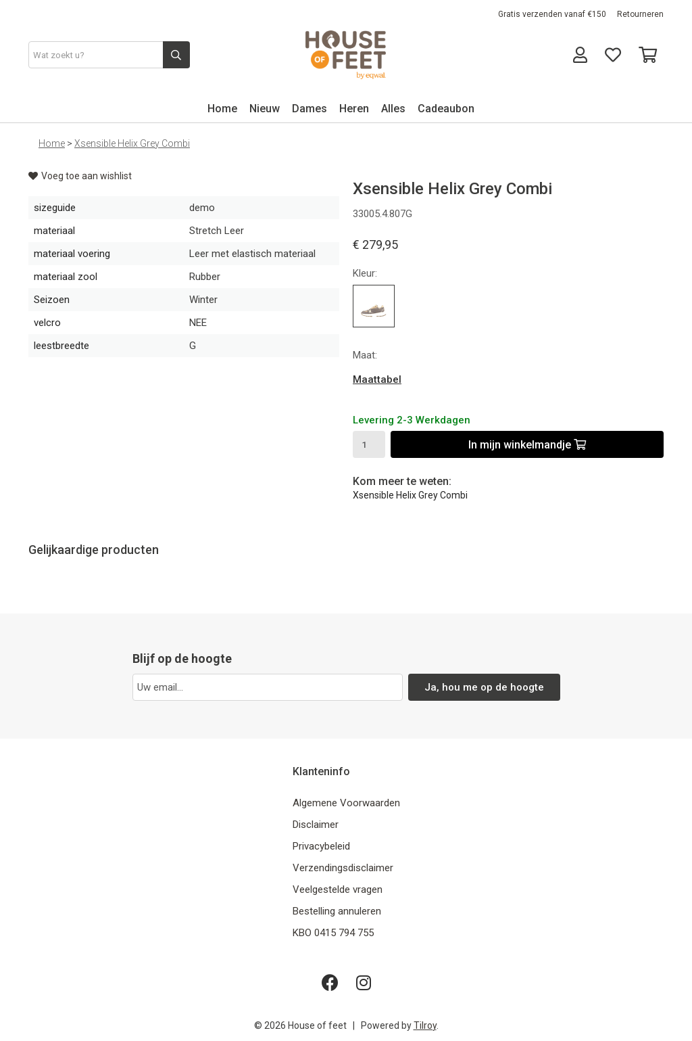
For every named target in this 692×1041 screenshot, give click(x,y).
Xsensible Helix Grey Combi (132, 143)
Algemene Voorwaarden (346, 803)
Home (222, 108)
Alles (393, 108)
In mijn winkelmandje (527, 444)
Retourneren (640, 14)
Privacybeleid (321, 846)
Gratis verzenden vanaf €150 (552, 14)
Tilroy (425, 1025)
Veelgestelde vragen (337, 889)
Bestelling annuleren (337, 911)
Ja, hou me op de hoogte (484, 687)
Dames (309, 108)
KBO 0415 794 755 (333, 933)
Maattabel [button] (377, 379)
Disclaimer (316, 824)
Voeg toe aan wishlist (80, 175)
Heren (354, 108)
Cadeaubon (446, 108)
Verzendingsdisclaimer (343, 868)
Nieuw (264, 108)
